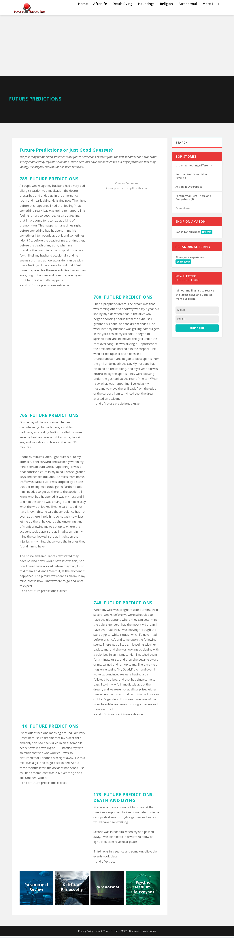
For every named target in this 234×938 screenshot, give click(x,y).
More (206, 11)
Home (83, 11)
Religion (166, 11)
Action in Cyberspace (189, 188)
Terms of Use (110, 932)
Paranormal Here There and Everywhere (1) (193, 199)
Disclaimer (135, 932)
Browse (206, 233)
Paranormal (187, 11)
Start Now (183, 263)
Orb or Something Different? (194, 167)
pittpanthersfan (139, 190)
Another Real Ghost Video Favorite (192, 177)
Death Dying (122, 11)
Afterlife (100, 11)
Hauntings (146, 11)
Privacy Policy (85, 932)
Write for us (149, 932)
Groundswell (183, 209)
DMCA (123, 932)
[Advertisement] (117, 50)
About (98, 932)
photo (118, 190)
